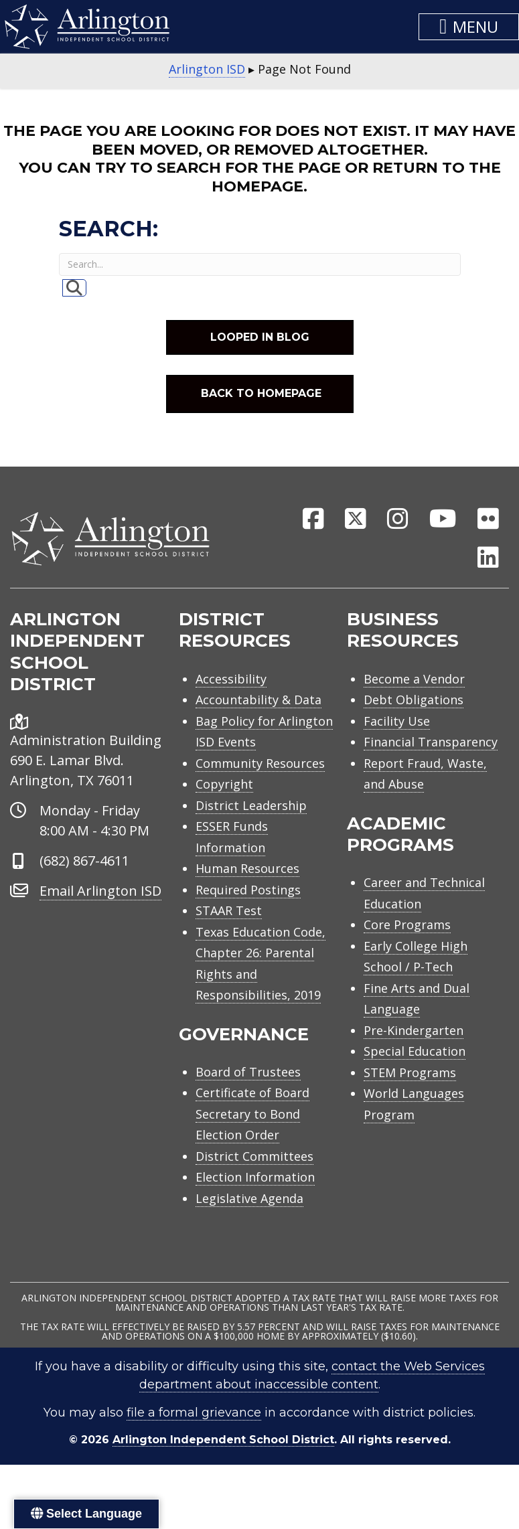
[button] (469, 26)
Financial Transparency (431, 742)
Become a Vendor (414, 679)
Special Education (414, 1051)
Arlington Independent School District (223, 1439)
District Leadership (251, 805)
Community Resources (260, 763)
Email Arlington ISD (100, 891)
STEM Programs (410, 1072)
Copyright (224, 784)
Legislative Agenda (249, 1198)
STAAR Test (229, 910)
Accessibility (231, 679)
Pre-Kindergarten (413, 1030)
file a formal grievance (194, 1412)
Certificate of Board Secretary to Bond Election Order (252, 1113)
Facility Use (397, 721)
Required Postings (248, 890)
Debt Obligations (413, 700)
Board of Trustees (248, 1072)
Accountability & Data (258, 700)
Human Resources (247, 868)
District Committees (254, 1156)
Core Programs (407, 924)
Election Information (255, 1177)
